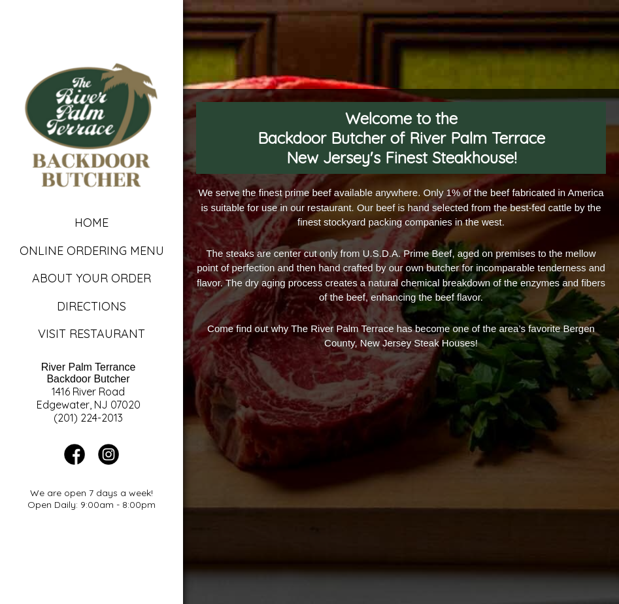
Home (92, 222)
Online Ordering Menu (92, 250)
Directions (91, 306)
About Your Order (91, 278)
